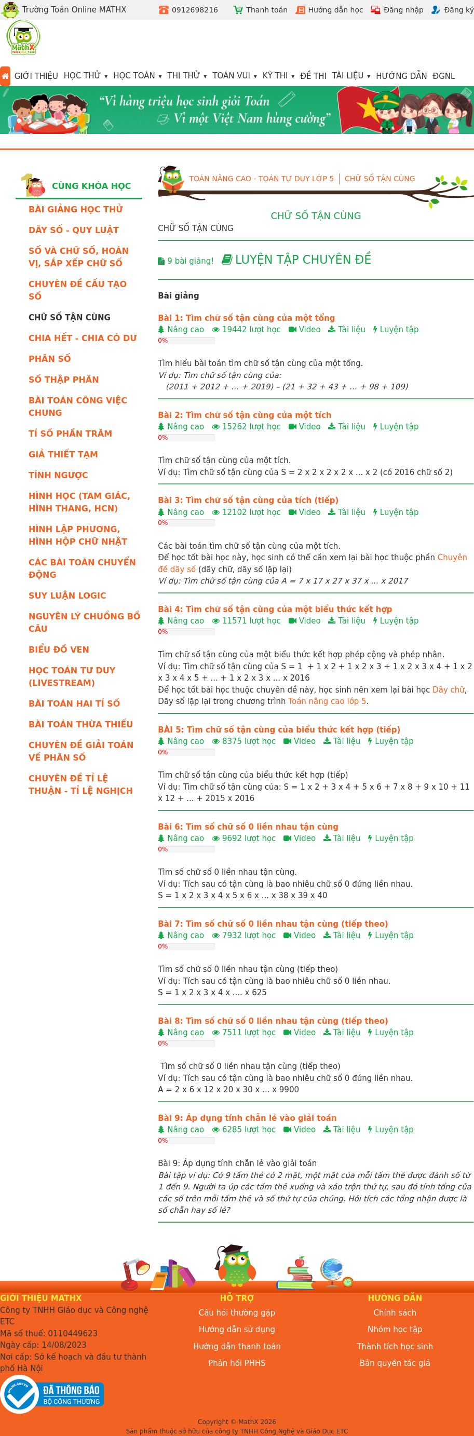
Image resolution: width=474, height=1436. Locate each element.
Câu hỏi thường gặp (237, 1313)
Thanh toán (267, 10)
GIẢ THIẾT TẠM (63, 454)
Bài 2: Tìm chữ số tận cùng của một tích (244, 415)
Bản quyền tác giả (395, 1363)
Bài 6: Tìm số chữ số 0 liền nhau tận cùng (248, 827)
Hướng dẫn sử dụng (237, 1329)
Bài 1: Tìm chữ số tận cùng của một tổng (246, 318)
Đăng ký (459, 10)
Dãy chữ (448, 690)
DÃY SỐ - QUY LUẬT (74, 230)
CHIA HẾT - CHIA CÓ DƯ (83, 338)
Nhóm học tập (395, 1329)
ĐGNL (444, 76)
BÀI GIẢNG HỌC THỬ (76, 209)
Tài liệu (348, 75)
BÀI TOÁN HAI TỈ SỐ (74, 704)
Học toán (134, 75)
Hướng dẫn (401, 76)
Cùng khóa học (91, 186)
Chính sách (394, 1313)
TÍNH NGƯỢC (58, 475)
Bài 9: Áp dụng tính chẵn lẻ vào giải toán (247, 1118)
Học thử (82, 75)
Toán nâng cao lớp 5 (327, 701)
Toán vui (231, 75)
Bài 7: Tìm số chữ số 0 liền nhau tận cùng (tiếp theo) (273, 924)
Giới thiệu (36, 76)
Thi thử (184, 75)
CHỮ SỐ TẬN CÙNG (380, 178)
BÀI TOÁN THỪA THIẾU (81, 724)
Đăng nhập (404, 10)
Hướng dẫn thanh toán (237, 1346)
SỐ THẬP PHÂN (64, 380)
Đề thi (313, 76)
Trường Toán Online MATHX (63, 10)
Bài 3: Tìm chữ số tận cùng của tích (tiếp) (248, 500)
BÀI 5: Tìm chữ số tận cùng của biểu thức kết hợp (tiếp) (279, 730)
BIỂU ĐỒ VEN (59, 650)
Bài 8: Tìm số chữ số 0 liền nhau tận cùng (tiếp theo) (273, 1021)
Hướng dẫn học (335, 10)
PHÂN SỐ (50, 359)
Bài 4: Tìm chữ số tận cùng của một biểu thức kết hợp (275, 609)
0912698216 (195, 10)
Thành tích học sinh (395, 1346)
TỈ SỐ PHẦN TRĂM (70, 434)
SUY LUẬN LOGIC (67, 596)
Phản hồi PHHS (237, 1363)
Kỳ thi (275, 75)
